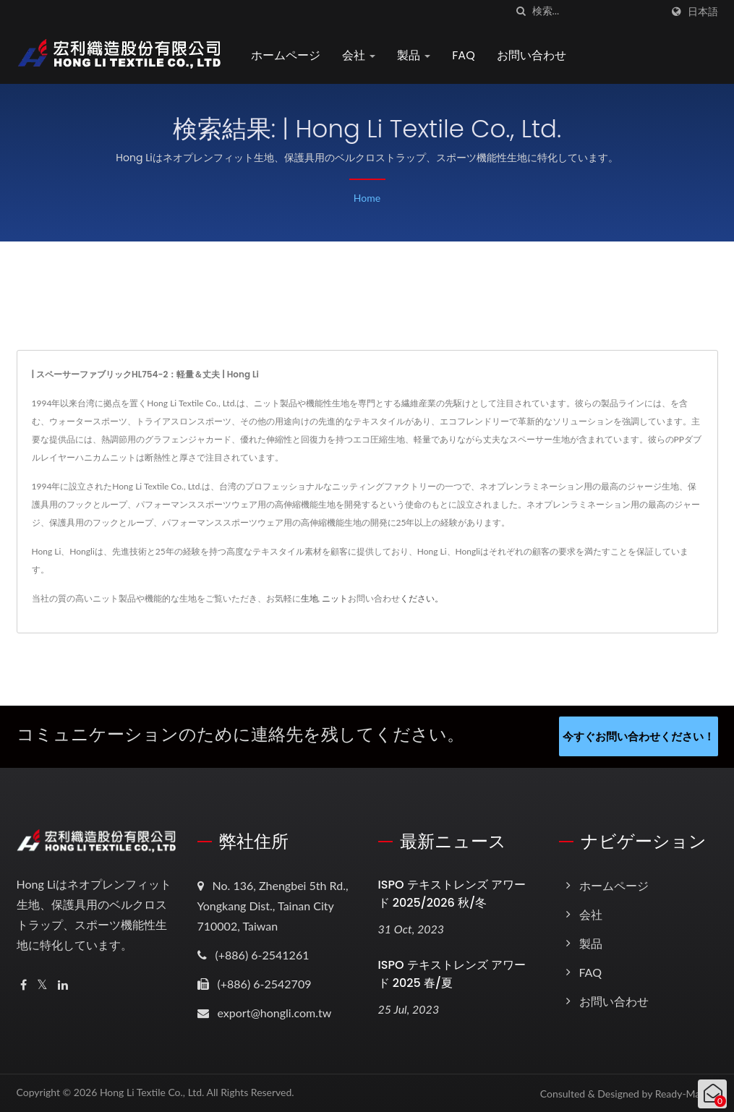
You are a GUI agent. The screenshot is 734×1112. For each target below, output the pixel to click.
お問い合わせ (533, 55)
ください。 (421, 598)
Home (367, 198)
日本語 (703, 11)
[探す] (521, 11)
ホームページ (287, 55)
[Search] (596, 11)
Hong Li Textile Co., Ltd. (152, 1091)
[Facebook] (23, 984)
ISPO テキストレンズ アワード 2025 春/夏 (452, 973)
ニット (335, 598)
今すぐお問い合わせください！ (638, 736)
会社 (360, 55)
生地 (309, 598)
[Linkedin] (63, 984)
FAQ (464, 55)
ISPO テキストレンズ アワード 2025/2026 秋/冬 (452, 893)
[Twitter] (42, 984)
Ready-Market (686, 1093)
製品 (415, 55)
